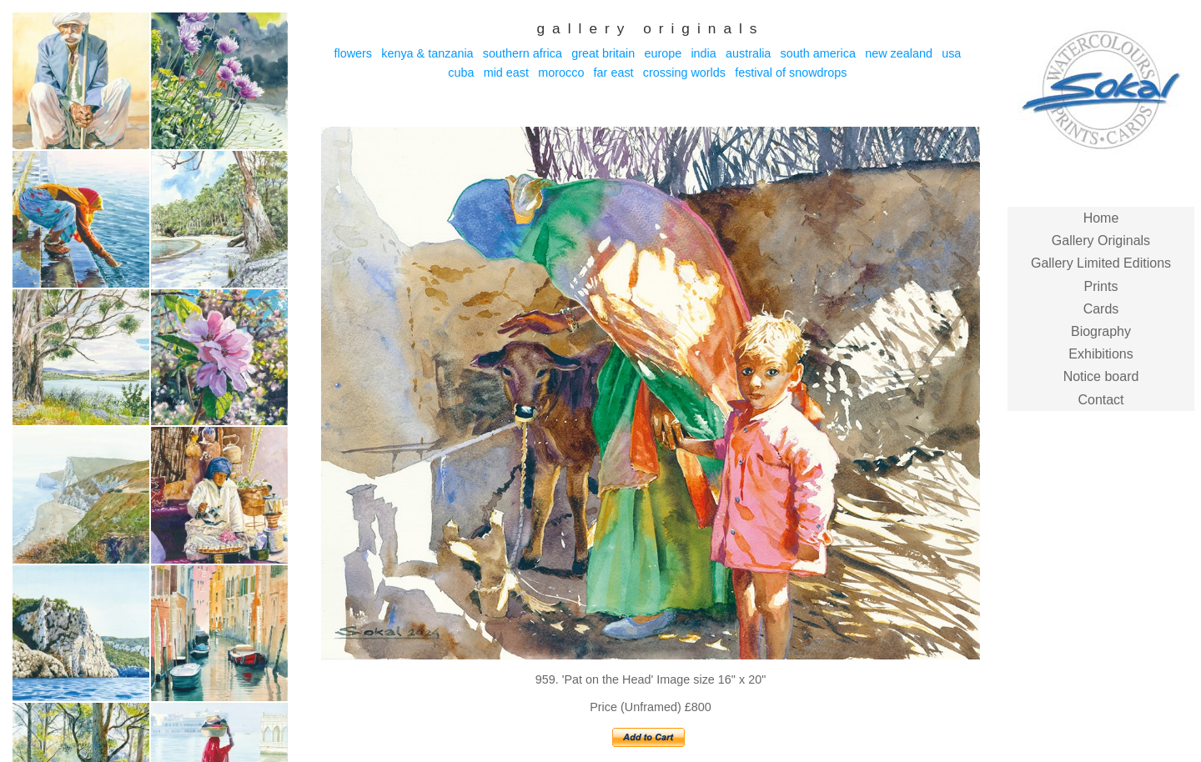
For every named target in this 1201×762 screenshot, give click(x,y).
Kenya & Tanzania (427, 53)
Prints (1101, 286)
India (703, 53)
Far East (614, 72)
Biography (1101, 331)
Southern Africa (522, 53)
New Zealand (898, 53)
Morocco (561, 72)
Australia (748, 53)
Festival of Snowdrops (791, 72)
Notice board (1101, 376)
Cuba (461, 72)
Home (1101, 218)
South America (818, 53)
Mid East (506, 72)
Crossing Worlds (684, 72)
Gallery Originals (1101, 240)
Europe (662, 53)
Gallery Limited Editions (1101, 263)
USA (951, 53)
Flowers (353, 53)
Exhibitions (1100, 354)
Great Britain (603, 53)
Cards (1101, 309)
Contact (1100, 400)
